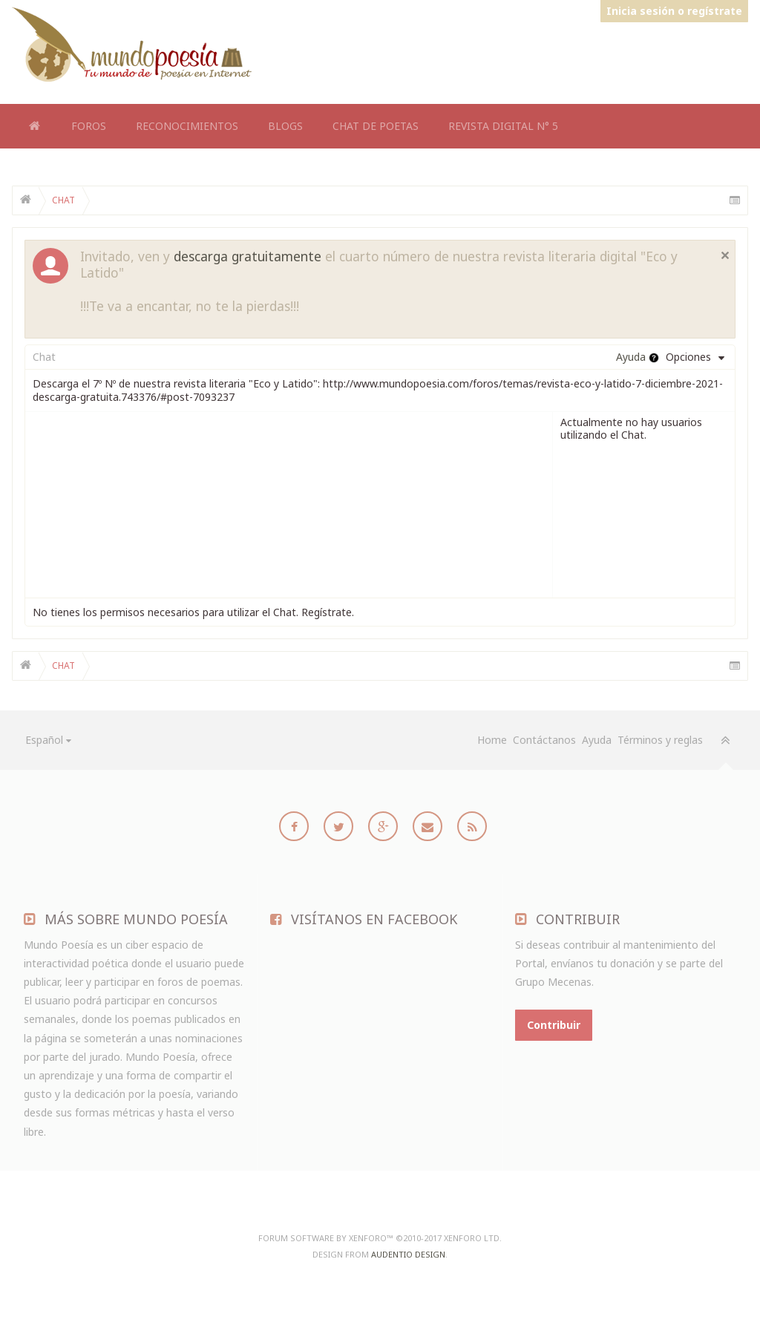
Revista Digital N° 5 (503, 126)
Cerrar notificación (725, 255)
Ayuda (597, 740)
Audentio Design (408, 1254)
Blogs (285, 126)
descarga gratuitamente (247, 256)
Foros (88, 126)
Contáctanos (544, 740)
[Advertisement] (478, 57)
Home (34, 126)
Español (44, 740)
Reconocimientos (187, 126)
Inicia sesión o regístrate (674, 11)
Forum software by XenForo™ (380, 1237)
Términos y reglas (660, 740)
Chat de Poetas (375, 126)
